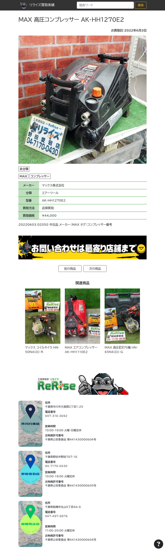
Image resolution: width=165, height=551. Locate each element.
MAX (23, 176)
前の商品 (70, 268)
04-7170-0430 (56, 466)
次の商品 (95, 268)
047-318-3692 (56, 415)
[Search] (105, 5)
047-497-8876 (56, 516)
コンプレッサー (40, 176)
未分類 (24, 168)
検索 (141, 5)
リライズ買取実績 (37, 4)
